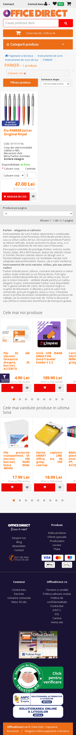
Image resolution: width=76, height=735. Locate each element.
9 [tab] (62, 399)
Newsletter (19, 546)
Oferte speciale (56, 537)
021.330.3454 (22, 557)
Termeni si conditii (57, 590)
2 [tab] (20, 399)
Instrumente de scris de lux (21, 60)
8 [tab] (56, 399)
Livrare (57, 545)
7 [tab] (50, 399)
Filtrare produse (21, 82)
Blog (19, 542)
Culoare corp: (12, 168)
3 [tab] (26, 399)
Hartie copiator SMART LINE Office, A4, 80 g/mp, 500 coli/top (49, 459)
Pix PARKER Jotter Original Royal (18, 132)
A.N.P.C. (57, 610)
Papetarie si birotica (19, 56)
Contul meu (19, 590)
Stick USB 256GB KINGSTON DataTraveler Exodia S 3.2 (49, 357)
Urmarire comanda (19, 598)
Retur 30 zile (19, 602)
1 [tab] (14, 399)
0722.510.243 (22, 559)
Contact (19, 550)
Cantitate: (30, 168)
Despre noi (19, 538)
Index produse (57, 533)
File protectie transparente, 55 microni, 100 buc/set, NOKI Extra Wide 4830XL (16, 460)
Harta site (57, 622)
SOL (57, 614)
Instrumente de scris (50, 56)
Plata (57, 549)
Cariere (57, 618)
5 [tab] (38, 399)
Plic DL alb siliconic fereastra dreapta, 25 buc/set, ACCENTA (16, 361)
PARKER (47, 60)
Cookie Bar (57, 606)
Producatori (57, 541)
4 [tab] (32, 399)
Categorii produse (35, 44)
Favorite (19, 594)
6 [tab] (44, 399)
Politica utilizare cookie (57, 594)
